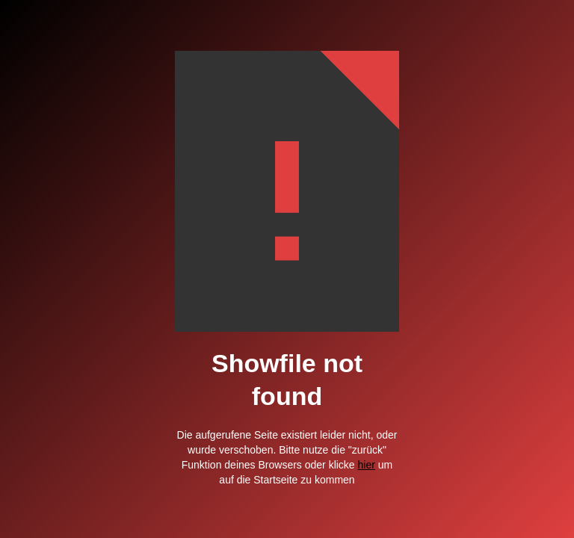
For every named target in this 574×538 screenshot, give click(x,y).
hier (366, 465)
